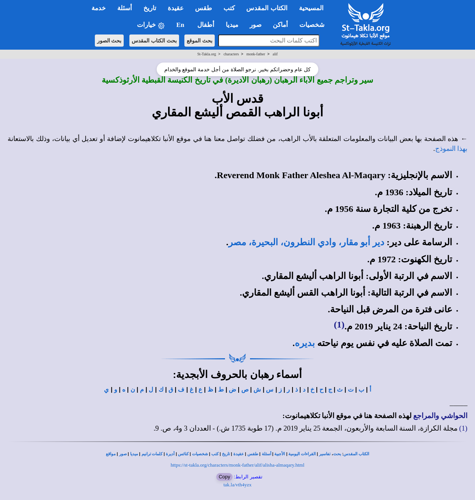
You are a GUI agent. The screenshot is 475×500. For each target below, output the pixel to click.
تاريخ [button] (149, 8)
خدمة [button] (98, 8)
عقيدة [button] (176, 8)
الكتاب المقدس (356, 454)
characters (231, 54)
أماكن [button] (280, 24)
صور (123, 454)
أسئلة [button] (124, 8)
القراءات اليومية (302, 454)
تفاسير (324, 454)
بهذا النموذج (451, 148)
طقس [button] (203, 8)
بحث (337, 454)
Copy (224, 477)
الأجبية (279, 454)
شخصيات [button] (314, 24)
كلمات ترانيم (152, 454)
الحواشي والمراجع (440, 416)
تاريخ (226, 454)
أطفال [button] (205, 24)
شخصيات (200, 454)
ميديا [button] (232, 24)
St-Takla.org (206, 54)
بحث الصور (109, 41)
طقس (252, 454)
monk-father (255, 54)
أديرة (170, 454)
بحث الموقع (199, 41)
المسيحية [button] (311, 8)
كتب (215, 454)
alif (275, 54)
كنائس (183, 454)
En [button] (181, 24)
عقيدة (238, 454)
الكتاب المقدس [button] (266, 8)
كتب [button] (229, 8)
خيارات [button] (151, 25)
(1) (339, 324)
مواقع (111, 454)
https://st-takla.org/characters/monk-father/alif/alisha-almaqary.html (238, 465)
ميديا (134, 454)
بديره (305, 343)
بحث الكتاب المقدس (154, 41)
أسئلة (266, 454)
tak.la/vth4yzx (237, 484)
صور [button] (255, 24)
